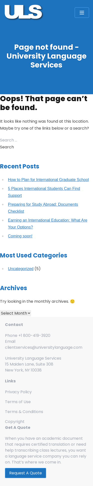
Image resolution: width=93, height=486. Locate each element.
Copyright (15, 421)
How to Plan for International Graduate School (48, 180)
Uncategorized (20, 269)
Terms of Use (18, 402)
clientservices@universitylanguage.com (43, 347)
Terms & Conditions (24, 412)
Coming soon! (20, 236)
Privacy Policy (18, 392)
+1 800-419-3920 (34, 335)
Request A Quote (25, 473)
